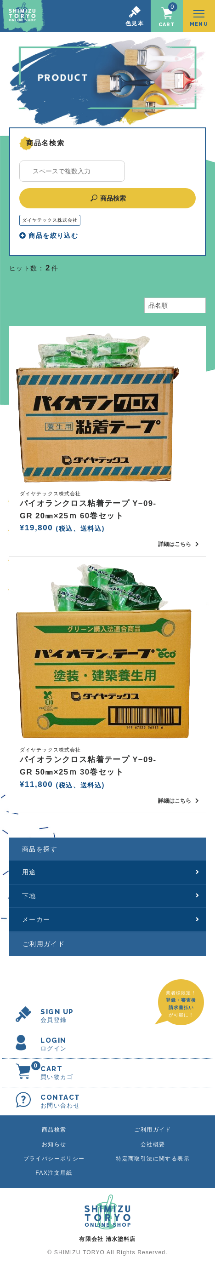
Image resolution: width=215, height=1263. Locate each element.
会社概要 (153, 1144)
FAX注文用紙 (53, 1173)
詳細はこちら (178, 544)
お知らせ (54, 1144)
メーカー (110, 919)
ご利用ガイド (44, 943)
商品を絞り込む (48, 235)
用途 (110, 872)
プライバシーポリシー (54, 1158)
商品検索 (107, 198)
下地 (110, 896)
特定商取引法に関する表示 (153, 1158)
